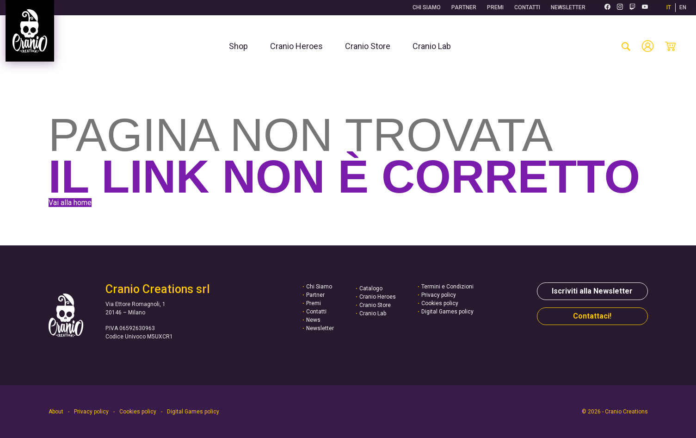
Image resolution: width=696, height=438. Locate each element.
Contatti (527, 7)
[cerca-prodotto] (626, 46)
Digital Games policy (447, 311)
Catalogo (370, 288)
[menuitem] (238, 46)
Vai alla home (70, 202)
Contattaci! (592, 316)
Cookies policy (439, 303)
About (56, 411)
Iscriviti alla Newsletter (592, 291)
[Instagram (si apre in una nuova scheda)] (620, 7)
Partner (463, 7)
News (313, 320)
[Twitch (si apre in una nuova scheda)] (632, 7)
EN (682, 7)
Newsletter (568, 7)
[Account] (648, 46)
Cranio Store (375, 305)
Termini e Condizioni (447, 286)
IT (668, 7)
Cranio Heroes (377, 297)
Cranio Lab (372, 313)
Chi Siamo (427, 7)
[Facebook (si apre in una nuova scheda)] (607, 7)
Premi (495, 7)
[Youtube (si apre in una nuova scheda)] (645, 7)
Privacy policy (438, 295)
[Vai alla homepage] (30, 31)
